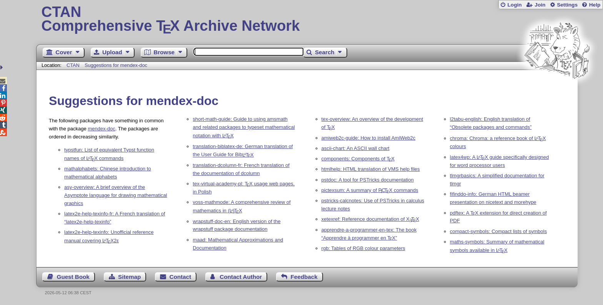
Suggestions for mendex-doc (116, 65)
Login (514, 5)
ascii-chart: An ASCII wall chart (355, 148)
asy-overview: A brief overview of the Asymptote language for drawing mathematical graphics (115, 195)
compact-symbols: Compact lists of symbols (498, 231)
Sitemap (129, 276)
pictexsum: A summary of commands (369, 190)
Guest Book (73, 276)
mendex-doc (101, 129)
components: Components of (358, 159)
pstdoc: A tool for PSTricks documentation (367, 180)
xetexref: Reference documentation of (370, 219)
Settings (567, 5)
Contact (181, 276)
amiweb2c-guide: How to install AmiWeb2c (368, 138)
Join (540, 5)
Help (595, 5)
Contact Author (241, 276)
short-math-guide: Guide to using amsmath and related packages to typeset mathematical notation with (244, 127)
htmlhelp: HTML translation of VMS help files (370, 169)
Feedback (304, 276)
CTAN (73, 65)
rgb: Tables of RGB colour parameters (363, 248)
